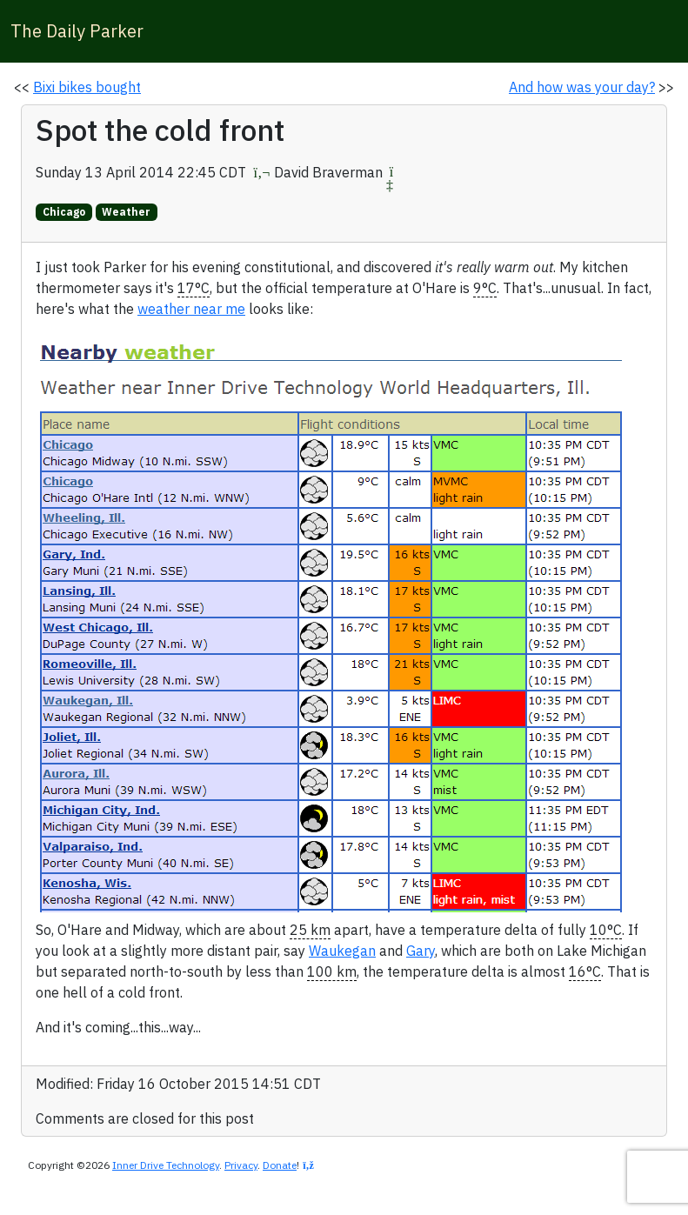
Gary (420, 950)
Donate (280, 1165)
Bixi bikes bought (87, 87)
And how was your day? (582, 87)
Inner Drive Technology (165, 1165)
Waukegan (342, 950)
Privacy (240, 1165)
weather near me (191, 308)
